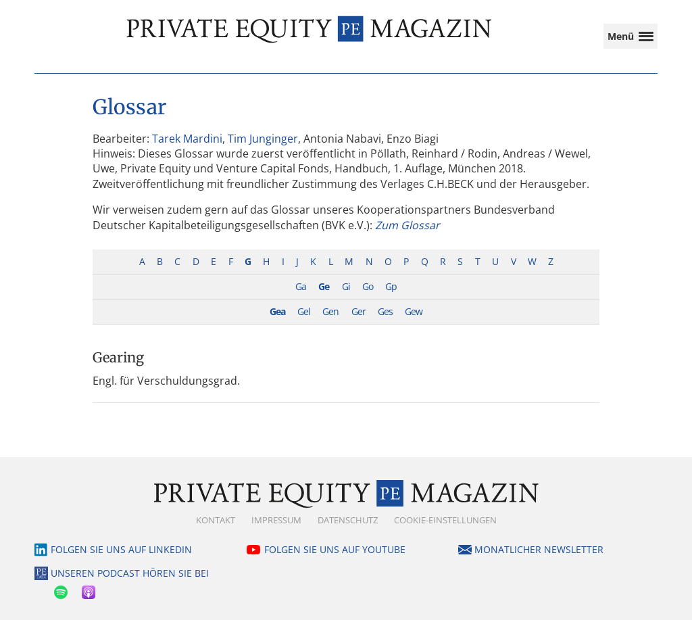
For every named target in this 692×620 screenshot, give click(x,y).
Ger (358, 311)
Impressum (276, 520)
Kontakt (215, 520)
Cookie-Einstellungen (445, 520)
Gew (413, 311)
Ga (300, 286)
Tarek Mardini (187, 138)
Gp (391, 286)
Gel (303, 311)
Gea (277, 311)
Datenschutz (348, 520)
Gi (346, 286)
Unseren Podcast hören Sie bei (130, 573)
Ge (323, 286)
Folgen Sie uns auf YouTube (334, 549)
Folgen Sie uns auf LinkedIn (121, 549)
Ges (385, 311)
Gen (330, 311)
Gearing (118, 357)
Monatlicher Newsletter (538, 549)
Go (367, 286)
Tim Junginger (263, 138)
